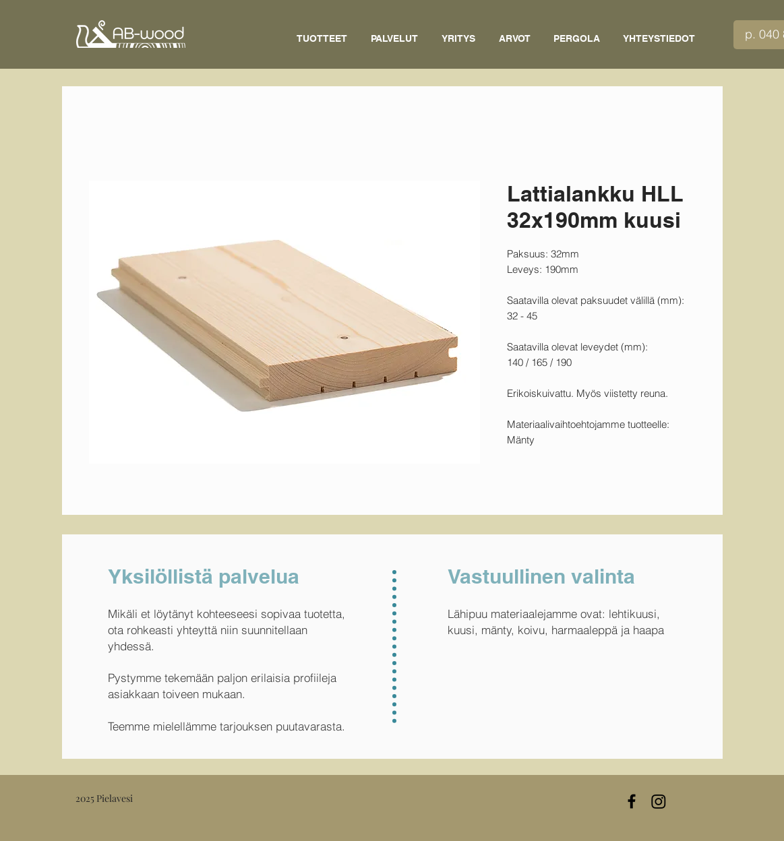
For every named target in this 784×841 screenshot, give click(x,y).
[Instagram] (658, 801)
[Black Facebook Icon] (631, 801)
